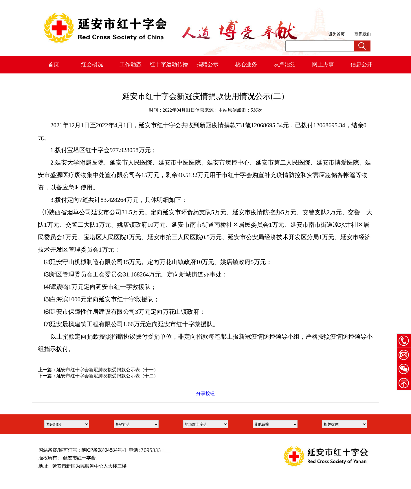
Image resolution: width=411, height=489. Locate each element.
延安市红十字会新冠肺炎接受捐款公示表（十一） (107, 369)
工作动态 (131, 64)
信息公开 (362, 64)
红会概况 (92, 64)
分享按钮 (205, 393)
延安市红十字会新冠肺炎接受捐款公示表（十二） (107, 375)
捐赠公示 (208, 64)
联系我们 (363, 34)
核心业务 (246, 64)
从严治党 (285, 64)
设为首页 (337, 34)
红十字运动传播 (169, 64)
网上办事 (323, 64)
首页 (53, 64)
